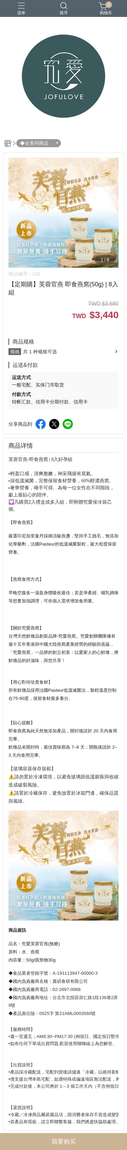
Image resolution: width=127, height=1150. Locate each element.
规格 (15, 351)
